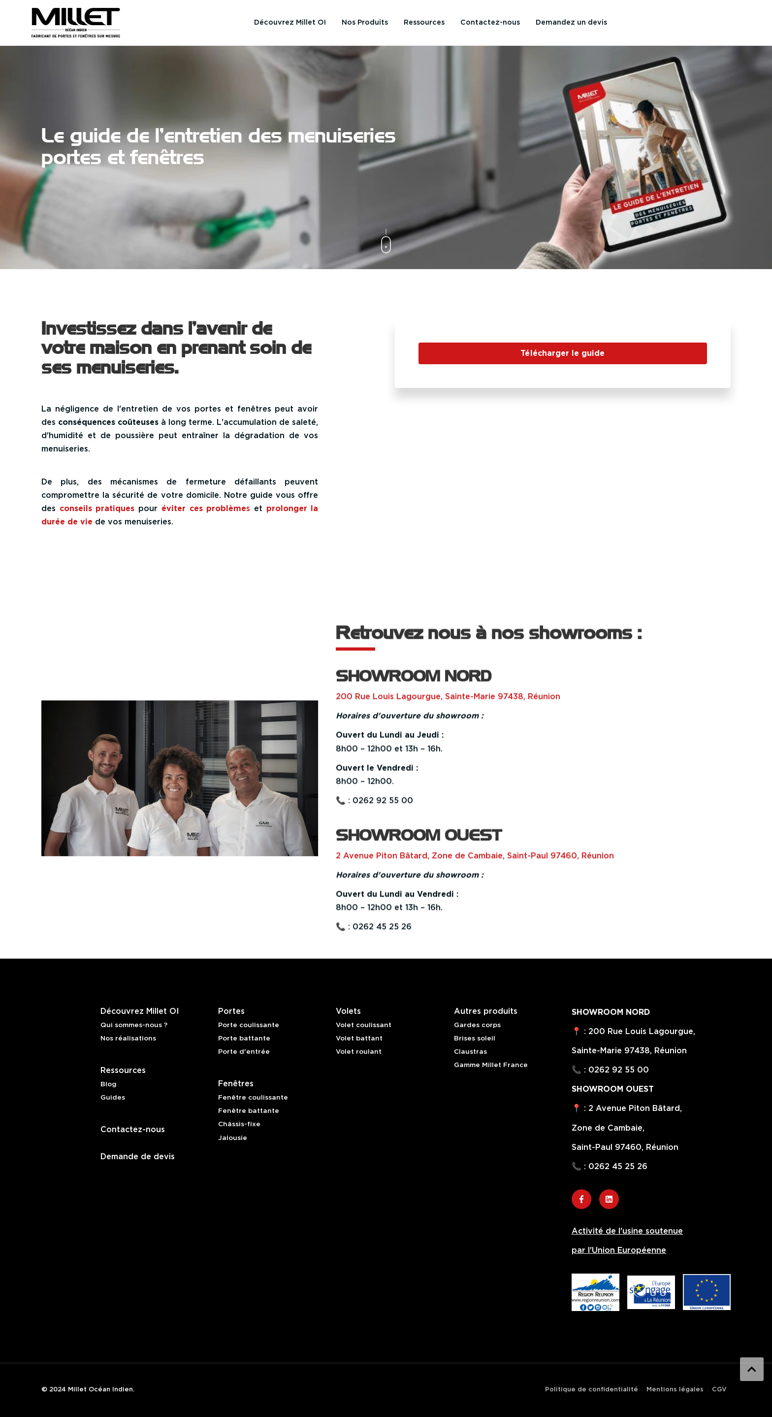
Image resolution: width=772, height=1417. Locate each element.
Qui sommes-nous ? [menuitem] (133, 1025)
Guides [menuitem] (112, 1097)
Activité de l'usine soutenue (627, 1231)
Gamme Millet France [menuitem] (491, 1065)
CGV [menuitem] (719, 1390)
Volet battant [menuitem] (359, 1038)
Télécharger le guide (562, 353)
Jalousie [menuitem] (232, 1138)
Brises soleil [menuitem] (474, 1038)
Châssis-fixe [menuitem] (239, 1124)
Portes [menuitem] (231, 1011)
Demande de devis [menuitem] (137, 1157)
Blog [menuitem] (108, 1084)
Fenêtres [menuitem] (236, 1084)
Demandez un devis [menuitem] (571, 22)
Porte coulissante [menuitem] (248, 1025)
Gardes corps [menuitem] (477, 1025)
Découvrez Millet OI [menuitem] (290, 22)
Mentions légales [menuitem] (675, 1390)
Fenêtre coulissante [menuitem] (253, 1097)
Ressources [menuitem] (424, 22)
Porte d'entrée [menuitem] (244, 1051)
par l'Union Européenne (619, 1250)
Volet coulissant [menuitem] (363, 1025)
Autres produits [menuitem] (485, 1011)
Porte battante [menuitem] (244, 1038)
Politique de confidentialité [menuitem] (591, 1390)
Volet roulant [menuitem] (359, 1051)
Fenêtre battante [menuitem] (248, 1110)
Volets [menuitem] (348, 1011)
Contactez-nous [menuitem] (490, 22)
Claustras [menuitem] (470, 1051)
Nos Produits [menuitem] (365, 22)
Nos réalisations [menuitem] (128, 1038)
